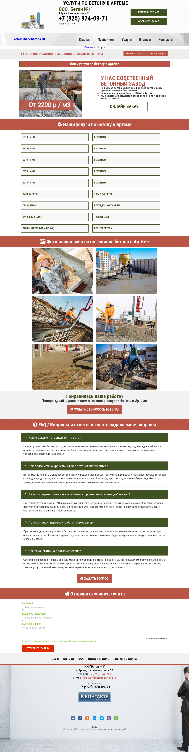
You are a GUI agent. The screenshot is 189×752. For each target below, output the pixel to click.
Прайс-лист (106, 39)
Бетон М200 (29, 148)
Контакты (165, 39)
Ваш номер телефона (34, 613)
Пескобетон (29, 205)
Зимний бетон (30, 194)
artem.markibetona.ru (29, 39)
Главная (84, 39)
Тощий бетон (101, 217)
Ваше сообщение (31, 623)
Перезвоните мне (148, 12)
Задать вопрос (157, 53)
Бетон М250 (100, 148)
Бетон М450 (100, 171)
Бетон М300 (29, 160)
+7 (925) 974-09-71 (83, 18)
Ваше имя (27, 603)
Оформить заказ (148, 21)
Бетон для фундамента (107, 205)
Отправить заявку (38, 647)
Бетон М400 (29, 171)
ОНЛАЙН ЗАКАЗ (124, 106)
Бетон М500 (29, 182)
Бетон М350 (100, 160)
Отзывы (145, 39)
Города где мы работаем (125, 658)
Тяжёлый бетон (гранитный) (38, 228)
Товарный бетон (103, 194)
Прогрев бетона (103, 228)
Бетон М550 (100, 182)
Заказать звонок (135, 53)
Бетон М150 (100, 137)
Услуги (127, 39)
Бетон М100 (29, 137)
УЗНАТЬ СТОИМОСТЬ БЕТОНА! (94, 409)
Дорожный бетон (32, 217)
